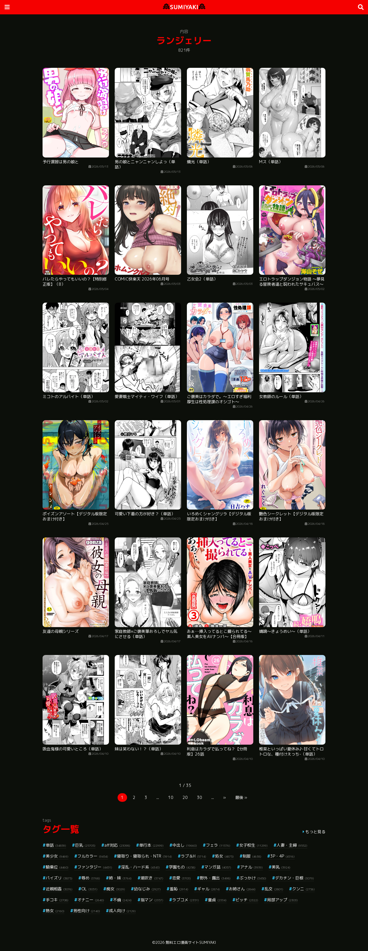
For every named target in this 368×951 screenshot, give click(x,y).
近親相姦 (59, 889)
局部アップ (282, 899)
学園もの (182, 867)
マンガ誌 (217, 867)
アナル (251, 867)
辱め (90, 878)
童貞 (217, 899)
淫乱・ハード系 (140, 867)
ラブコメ (185, 899)
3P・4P (282, 856)
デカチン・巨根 (294, 878)
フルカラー (92, 856)
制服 (252, 856)
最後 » (241, 797)
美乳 (281, 867)
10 (170, 797)
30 (199, 797)
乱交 (273, 889)
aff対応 (117, 845)
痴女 (115, 889)
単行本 (151, 845)
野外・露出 (215, 878)
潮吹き (152, 878)
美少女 (57, 856)
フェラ (218, 845)
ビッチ (246, 899)
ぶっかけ (252, 878)
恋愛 (181, 878)
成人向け (122, 910)
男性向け (86, 910)
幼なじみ (147, 889)
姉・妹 (120, 878)
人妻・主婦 (292, 845)
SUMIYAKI (184, 7)
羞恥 (179, 889)
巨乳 (85, 845)
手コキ (57, 899)
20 (185, 797)
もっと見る (315, 831)
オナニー (90, 899)
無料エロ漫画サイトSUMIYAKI (191, 942)
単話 (56, 845)
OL (89, 889)
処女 (224, 856)
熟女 (55, 910)
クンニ (303, 889)
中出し (184, 845)
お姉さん (242, 889)
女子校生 (253, 845)
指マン (152, 899)
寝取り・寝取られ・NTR (144, 856)
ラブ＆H (193, 856)
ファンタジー (94, 867)
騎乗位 (57, 867)
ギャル (208, 889)
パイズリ (59, 878)
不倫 (122, 899)
